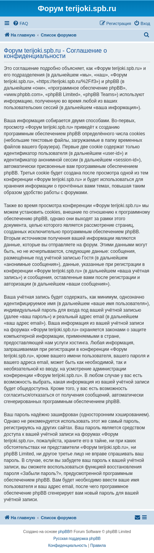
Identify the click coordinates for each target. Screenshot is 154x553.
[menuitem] (20, 23)
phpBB (64, 532)
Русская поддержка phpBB (77, 538)
